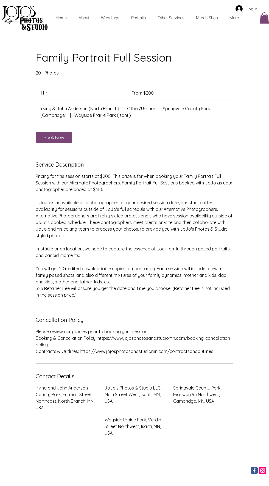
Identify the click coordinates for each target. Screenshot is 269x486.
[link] (54, 137)
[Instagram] (262, 470)
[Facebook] (254, 470)
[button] (169, 17)
